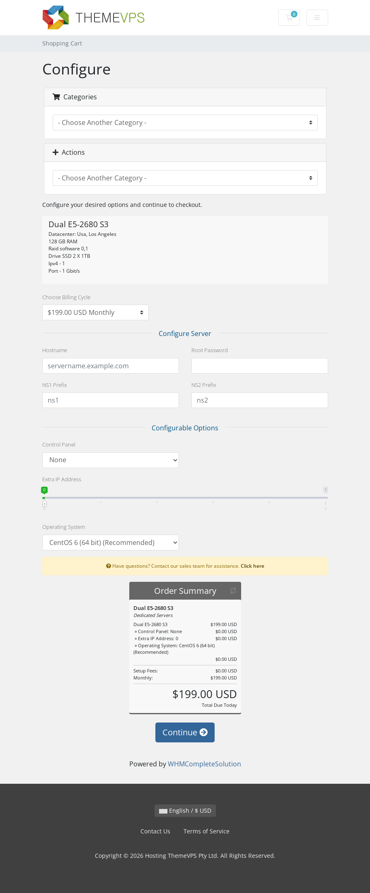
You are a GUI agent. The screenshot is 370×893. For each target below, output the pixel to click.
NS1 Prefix (54, 385)
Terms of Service (207, 831)
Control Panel (58, 444)
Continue (185, 732)
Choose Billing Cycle (66, 297)
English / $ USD (185, 810)
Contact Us (155, 831)
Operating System (63, 527)
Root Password (209, 350)
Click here (252, 565)
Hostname (54, 350)
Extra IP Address (61, 479)
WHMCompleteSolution (204, 763)
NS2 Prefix (203, 385)
